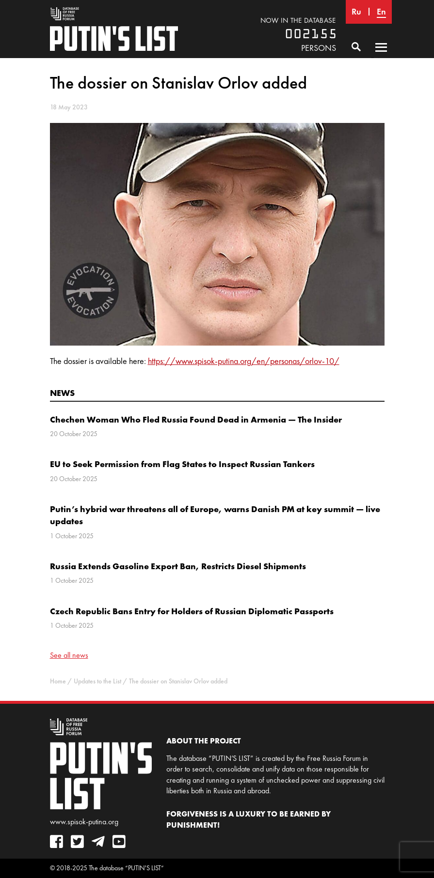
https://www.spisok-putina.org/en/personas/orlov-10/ (243, 361)
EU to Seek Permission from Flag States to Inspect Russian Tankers (182, 463)
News (62, 392)
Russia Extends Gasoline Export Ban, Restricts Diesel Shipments (178, 566)
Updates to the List (97, 681)
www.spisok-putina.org (84, 821)
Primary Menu (381, 56)
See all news (69, 655)
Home (58, 681)
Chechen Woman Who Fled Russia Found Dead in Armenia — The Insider (196, 419)
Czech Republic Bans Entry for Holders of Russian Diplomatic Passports (192, 611)
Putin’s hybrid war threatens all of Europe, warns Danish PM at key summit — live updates (215, 515)
